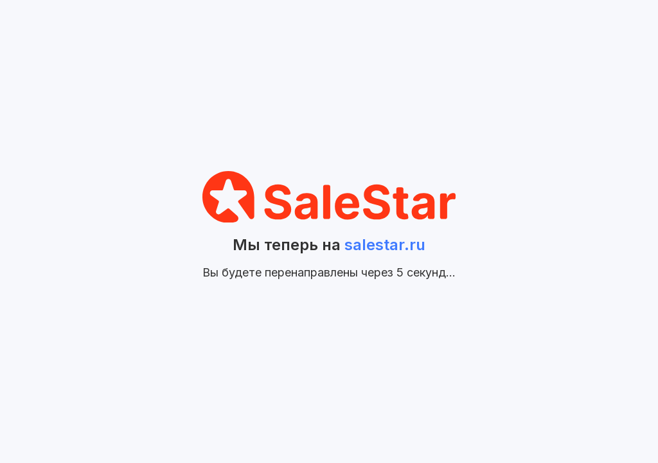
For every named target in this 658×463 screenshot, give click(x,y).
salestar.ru (384, 244)
